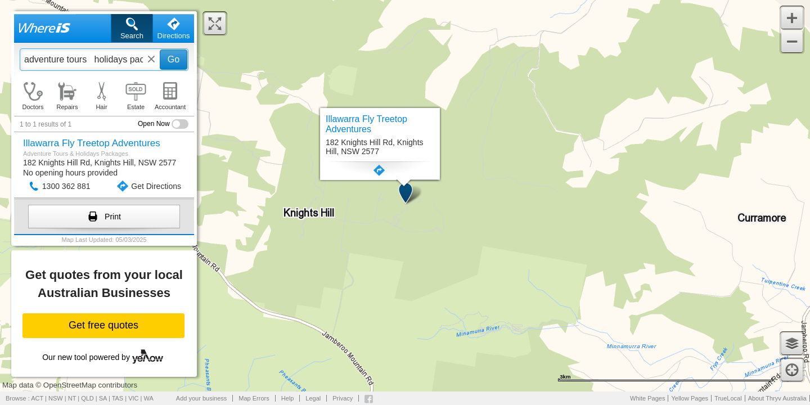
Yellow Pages (689, 398)
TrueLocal (728, 398)
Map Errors (253, 398)
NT (72, 398)
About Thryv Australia (777, 398)
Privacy (342, 398)
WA (149, 398)
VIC (133, 398)
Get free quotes (103, 325)
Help (287, 398)
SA (103, 398)
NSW (55, 398)
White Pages (647, 398)
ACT (37, 398)
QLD (87, 398)
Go (173, 59)
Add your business (201, 398)
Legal (313, 398)
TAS (118, 398)
